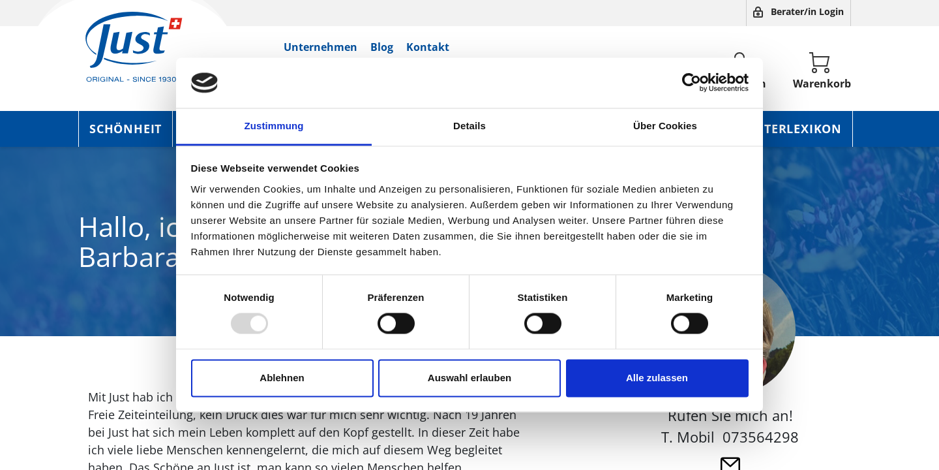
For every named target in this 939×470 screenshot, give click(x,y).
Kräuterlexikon (786, 128)
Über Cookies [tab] (665, 125)
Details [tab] (469, 125)
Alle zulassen (657, 377)
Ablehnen (282, 377)
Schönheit (125, 128)
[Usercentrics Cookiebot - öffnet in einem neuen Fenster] (691, 83)
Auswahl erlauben (469, 377)
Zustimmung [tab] (274, 125)
